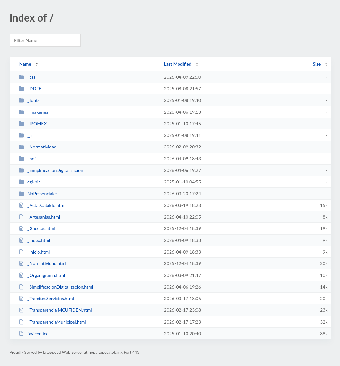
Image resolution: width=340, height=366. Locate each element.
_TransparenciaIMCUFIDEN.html (55, 310)
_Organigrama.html (42, 275)
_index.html (34, 240)
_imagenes (33, 112)
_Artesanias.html (39, 216)
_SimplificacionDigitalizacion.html (56, 287)
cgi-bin (30, 181)
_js (25, 135)
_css (27, 77)
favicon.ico (34, 333)
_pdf (27, 158)
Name (25, 64)
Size (317, 64)
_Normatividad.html (42, 263)
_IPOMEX (33, 123)
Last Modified (178, 64)
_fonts (29, 100)
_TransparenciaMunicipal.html (52, 322)
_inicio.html (34, 251)
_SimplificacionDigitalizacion (51, 170)
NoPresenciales (38, 193)
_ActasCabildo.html (42, 205)
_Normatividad (38, 146)
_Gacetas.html (37, 228)
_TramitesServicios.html (46, 298)
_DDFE (30, 88)
